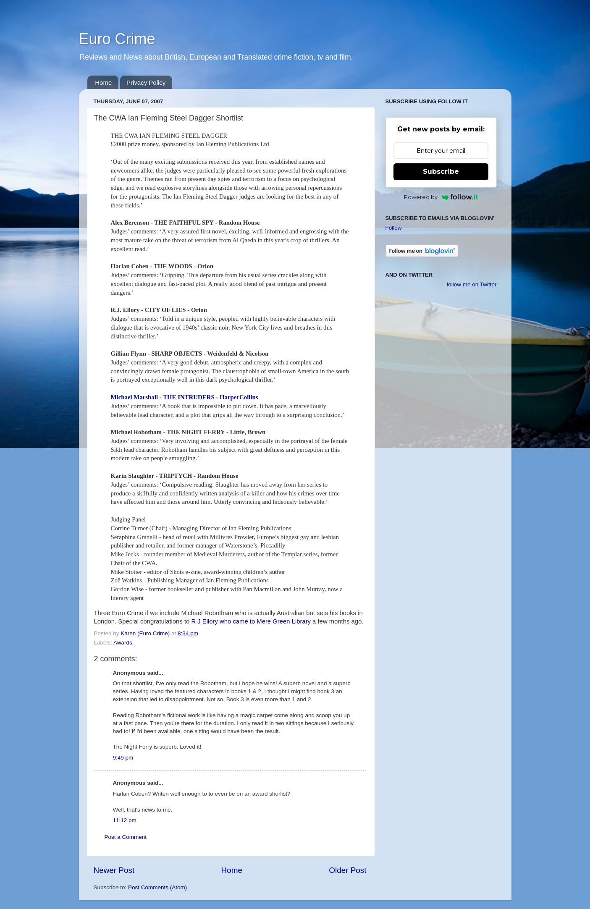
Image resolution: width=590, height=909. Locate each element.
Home (103, 82)
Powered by (441, 197)
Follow (393, 228)
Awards (122, 642)
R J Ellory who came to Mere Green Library (251, 621)
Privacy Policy (145, 82)
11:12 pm (124, 820)
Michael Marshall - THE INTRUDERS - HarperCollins (184, 397)
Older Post (347, 870)
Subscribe (441, 172)
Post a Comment (126, 837)
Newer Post (114, 870)
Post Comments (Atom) (157, 887)
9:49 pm (123, 757)
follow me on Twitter (471, 284)
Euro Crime (117, 38)
